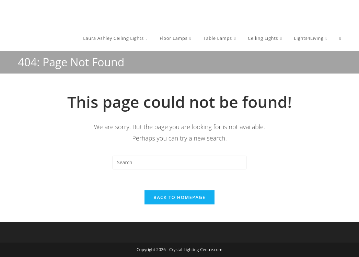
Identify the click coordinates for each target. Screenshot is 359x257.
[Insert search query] (179, 162)
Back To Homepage (179, 197)
